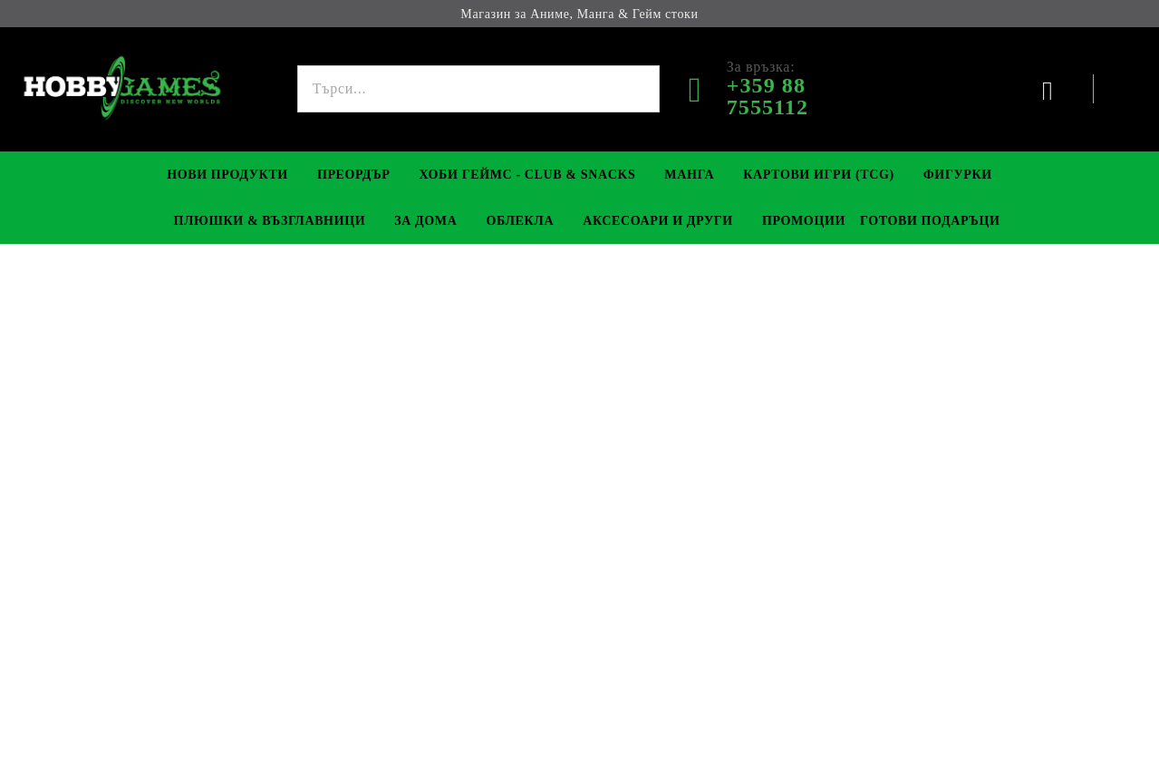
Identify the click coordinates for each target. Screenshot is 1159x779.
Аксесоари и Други (658, 221)
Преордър (354, 174)
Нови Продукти (227, 174)
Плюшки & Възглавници (270, 221)
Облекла (520, 221)
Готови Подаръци (930, 221)
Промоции (803, 221)
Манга (689, 174)
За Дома (425, 221)
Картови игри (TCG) (818, 174)
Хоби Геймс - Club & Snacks (528, 174)
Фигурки (957, 174)
